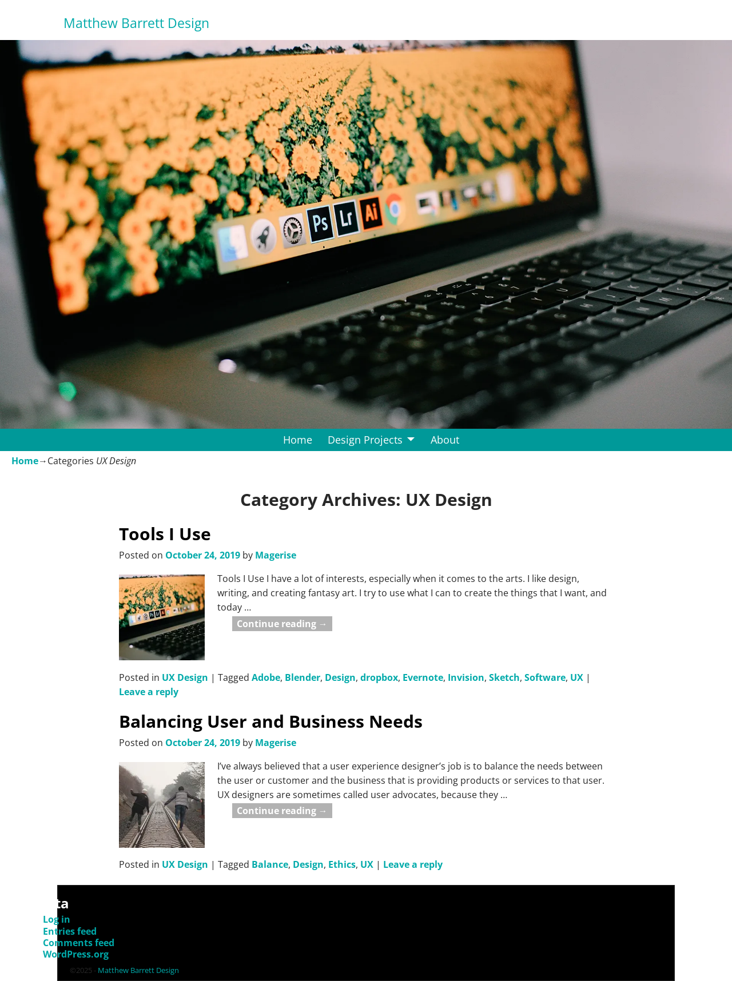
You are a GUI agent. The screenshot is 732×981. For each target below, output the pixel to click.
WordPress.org (76, 954)
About (445, 439)
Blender (302, 677)
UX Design (185, 677)
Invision (466, 677)
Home (297, 439)
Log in (56, 919)
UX (576, 677)
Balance (270, 864)
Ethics (342, 864)
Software (545, 677)
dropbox (379, 677)
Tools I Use (165, 533)
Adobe (266, 677)
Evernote (423, 677)
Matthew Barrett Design (136, 23)
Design (340, 677)
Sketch (504, 677)
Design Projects (365, 439)
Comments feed (78, 942)
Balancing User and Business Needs (271, 721)
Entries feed (70, 931)
